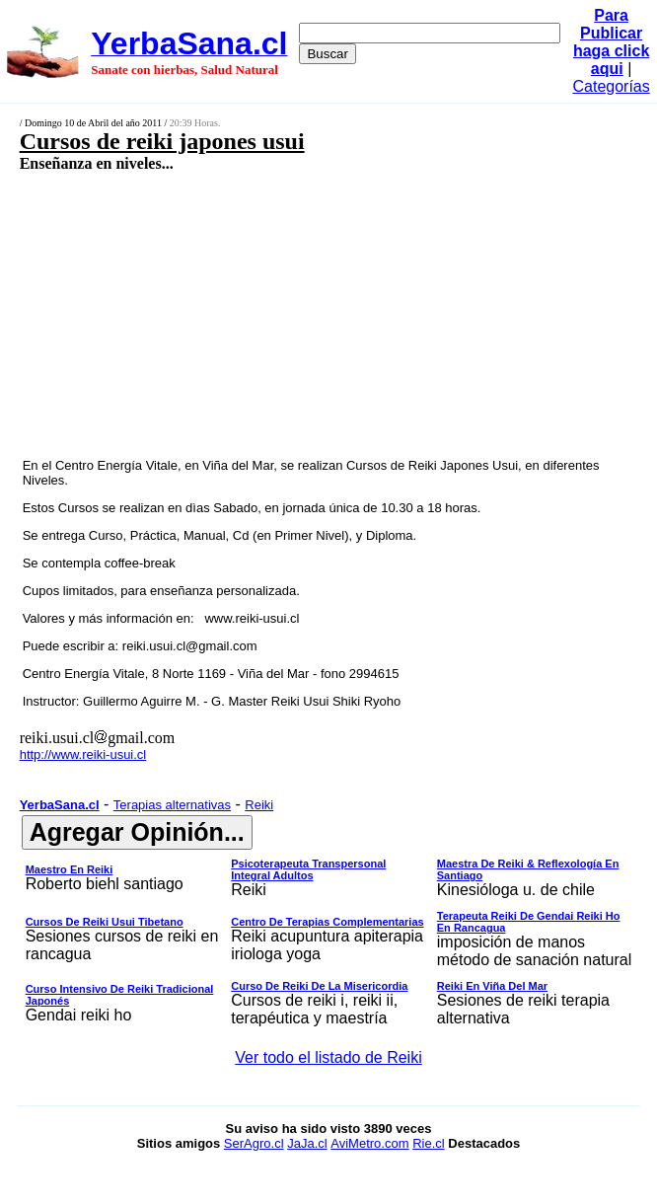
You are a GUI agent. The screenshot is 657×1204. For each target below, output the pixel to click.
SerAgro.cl (254, 1143)
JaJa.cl (307, 1143)
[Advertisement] (282, 314)
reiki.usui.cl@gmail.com (189, 646)
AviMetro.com (369, 1143)
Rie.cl (428, 1143)
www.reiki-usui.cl (251, 618)
